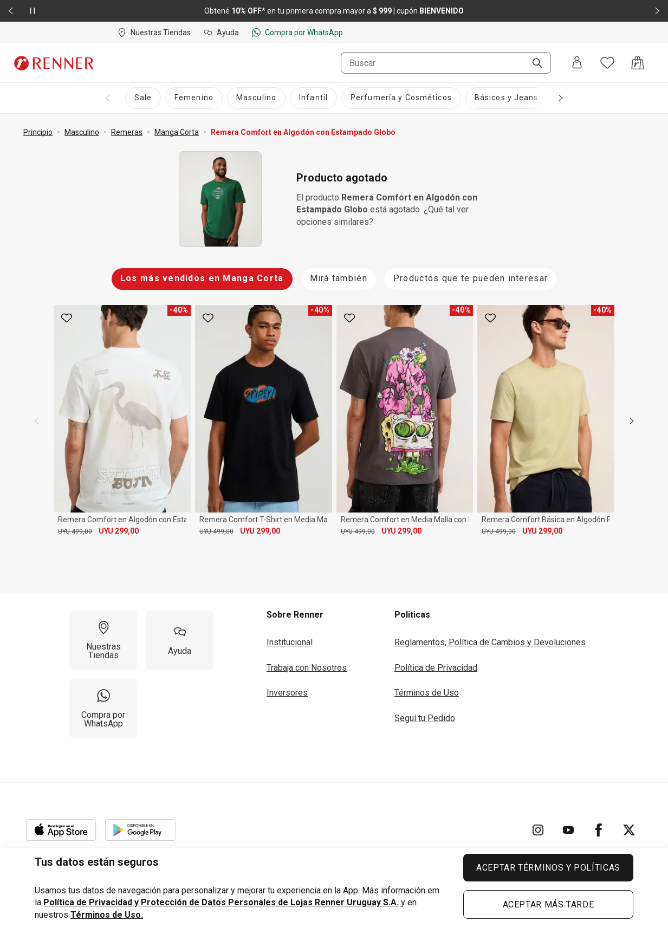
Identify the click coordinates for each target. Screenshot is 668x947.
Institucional (290, 642)
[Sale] (143, 98)
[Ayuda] (179, 640)
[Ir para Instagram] (538, 830)
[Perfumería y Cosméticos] (401, 98)
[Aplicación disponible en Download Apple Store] (61, 830)
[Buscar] (533, 64)
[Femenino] (194, 98)
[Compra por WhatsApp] (103, 708)
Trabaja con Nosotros (307, 668)
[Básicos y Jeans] (506, 98)
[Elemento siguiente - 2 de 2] (657, 11)
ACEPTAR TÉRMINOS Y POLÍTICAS (548, 867)
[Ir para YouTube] (568, 830)
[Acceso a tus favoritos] (607, 63)
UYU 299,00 (119, 531)
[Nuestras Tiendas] (103, 640)
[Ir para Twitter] (629, 830)
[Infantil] (313, 98)
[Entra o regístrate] (576, 63)
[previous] (36, 421)
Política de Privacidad (435, 668)
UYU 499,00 (75, 531)
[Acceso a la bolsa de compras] (638, 63)
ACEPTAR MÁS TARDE (548, 904)
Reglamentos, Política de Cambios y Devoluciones (490, 642)
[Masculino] (256, 98)
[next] (632, 421)
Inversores (287, 692)
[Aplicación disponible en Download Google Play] (140, 830)
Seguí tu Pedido (424, 718)
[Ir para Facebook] (599, 830)
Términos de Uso (426, 692)
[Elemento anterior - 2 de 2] (11, 11)
